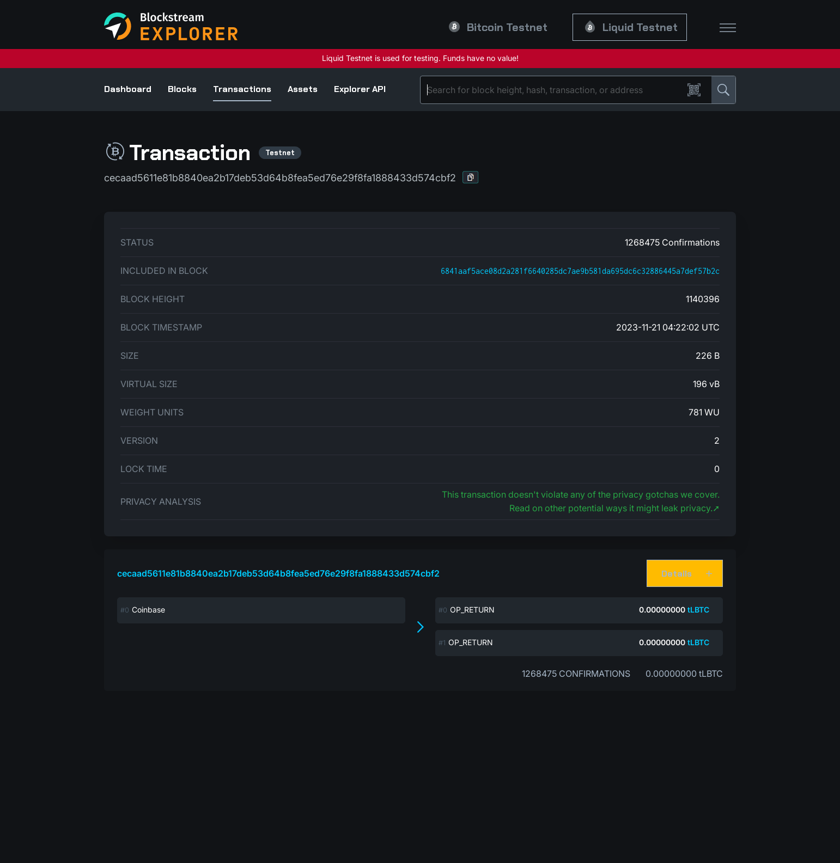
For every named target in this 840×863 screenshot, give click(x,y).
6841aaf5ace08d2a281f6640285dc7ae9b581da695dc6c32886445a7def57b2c (580, 271)
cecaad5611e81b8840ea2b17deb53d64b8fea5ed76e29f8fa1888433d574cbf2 (278, 573)
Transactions (242, 89)
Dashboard (127, 89)
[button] (470, 177)
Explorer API (360, 89)
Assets (303, 89)
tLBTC (698, 609)
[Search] (554, 89)
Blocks (182, 89)
